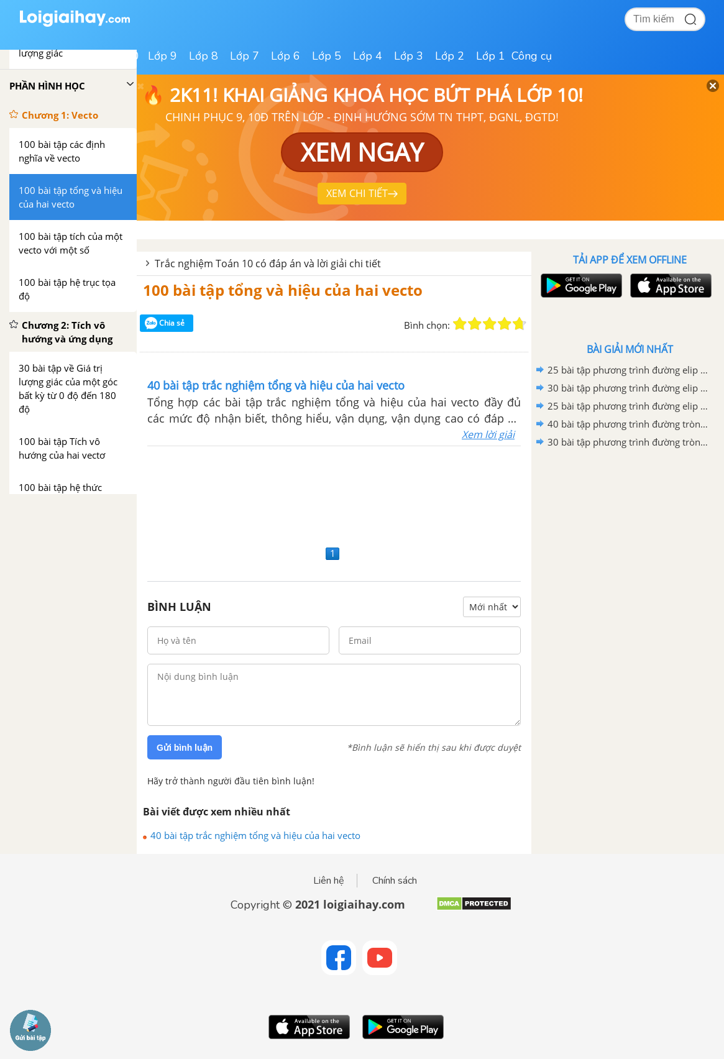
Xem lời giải (488, 434)
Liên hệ (328, 880)
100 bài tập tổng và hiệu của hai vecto (283, 290)
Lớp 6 (285, 55)
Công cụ (531, 55)
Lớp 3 (408, 55)
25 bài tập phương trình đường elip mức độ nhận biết (628, 406)
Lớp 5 (326, 55)
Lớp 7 (244, 55)
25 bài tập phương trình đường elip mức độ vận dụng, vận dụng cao (628, 370)
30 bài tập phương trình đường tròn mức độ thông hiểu (628, 442)
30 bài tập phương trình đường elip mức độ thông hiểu (628, 388)
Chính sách (394, 880)
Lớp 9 (162, 55)
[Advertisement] (334, 494)
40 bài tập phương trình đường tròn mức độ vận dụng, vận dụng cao (628, 424)
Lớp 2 (449, 55)
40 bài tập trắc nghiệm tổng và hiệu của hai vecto (255, 835)
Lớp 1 (490, 55)
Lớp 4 (367, 55)
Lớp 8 (203, 55)
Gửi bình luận (185, 748)
